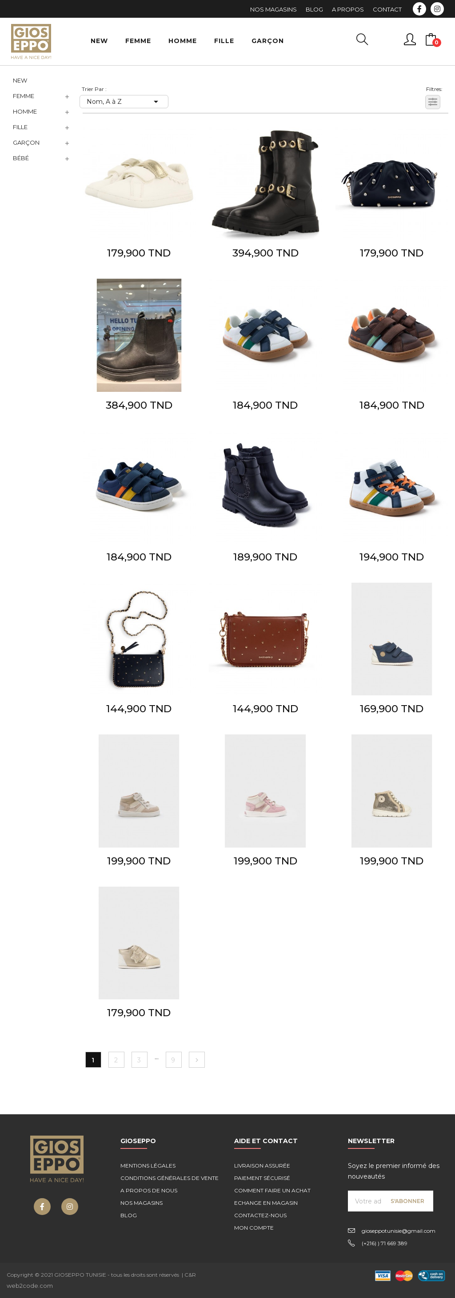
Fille (20, 126)
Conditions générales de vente (169, 1178)
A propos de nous (148, 1190)
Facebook (419, 9)
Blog (314, 9)
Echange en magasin (266, 1202)
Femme (23, 95)
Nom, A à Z (124, 101)
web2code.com (30, 1285)
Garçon (26, 142)
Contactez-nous (260, 1215)
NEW (20, 80)
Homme (25, 111)
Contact (387, 9)
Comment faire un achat (272, 1190)
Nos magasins (141, 1202)
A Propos (348, 9)
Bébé (21, 158)
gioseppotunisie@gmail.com (398, 1230)
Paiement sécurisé (262, 1178)
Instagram (437, 9)
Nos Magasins (273, 9)
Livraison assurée (262, 1165)
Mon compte (254, 1227)
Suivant (197, 1060)
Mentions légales (148, 1165)
